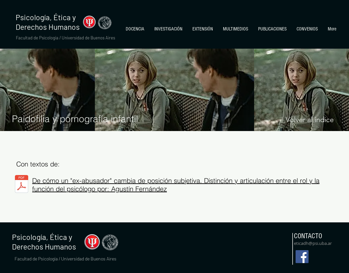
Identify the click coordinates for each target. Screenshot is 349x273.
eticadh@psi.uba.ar (313, 243)
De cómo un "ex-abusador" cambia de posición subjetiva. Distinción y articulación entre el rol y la (175, 180)
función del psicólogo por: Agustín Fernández (99, 189)
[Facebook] (302, 256)
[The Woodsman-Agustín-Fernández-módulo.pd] (21, 184)
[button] (135, 29)
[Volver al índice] (309, 119)
